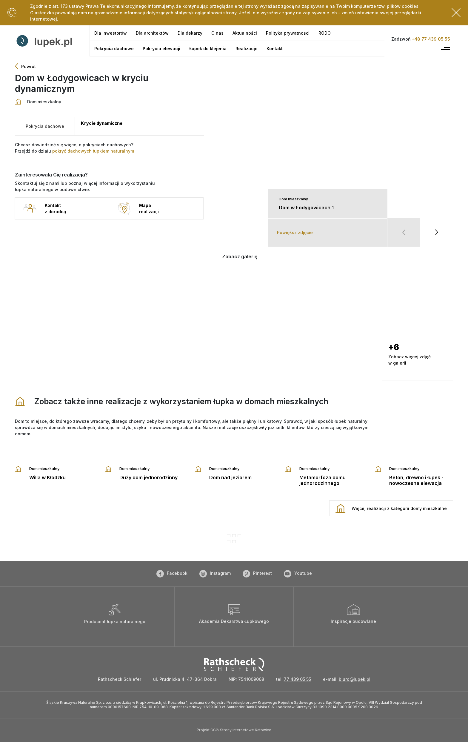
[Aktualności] (244, 33)
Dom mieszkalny (293, 199)
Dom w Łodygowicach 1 (306, 208)
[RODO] (324, 33)
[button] (257, 291)
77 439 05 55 (297, 679)
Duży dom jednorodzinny (148, 477)
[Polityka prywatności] (287, 33)
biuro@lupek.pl (354, 679)
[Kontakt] (274, 48)
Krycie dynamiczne (101, 123)
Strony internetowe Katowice (245, 730)
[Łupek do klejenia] (208, 48)
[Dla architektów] (152, 33)
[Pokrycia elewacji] (161, 48)
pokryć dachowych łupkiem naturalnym (93, 150)
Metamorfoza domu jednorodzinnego (322, 480)
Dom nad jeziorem (230, 477)
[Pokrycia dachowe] (114, 48)
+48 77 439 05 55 (431, 39)
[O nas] (217, 33)
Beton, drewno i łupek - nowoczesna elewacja (416, 480)
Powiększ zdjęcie (295, 232)
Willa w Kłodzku (47, 477)
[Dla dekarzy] (190, 33)
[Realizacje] (246, 48)
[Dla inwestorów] (110, 33)
